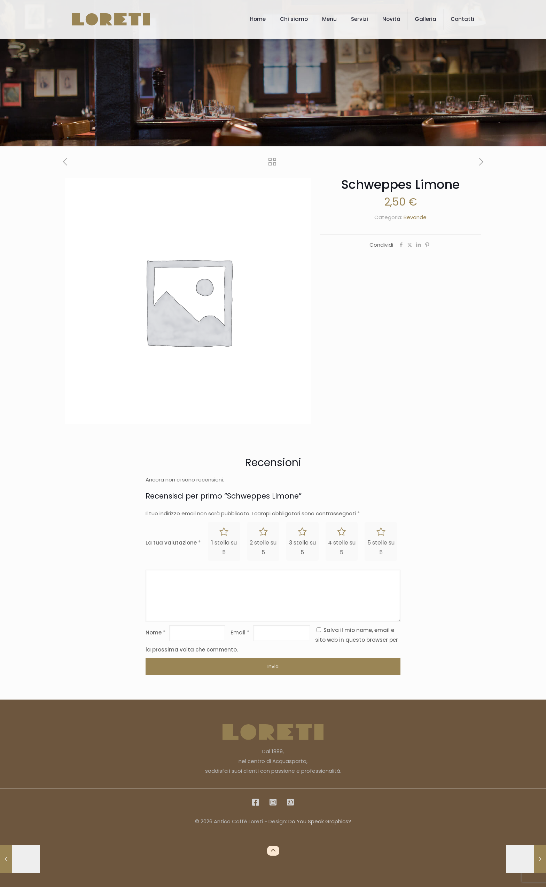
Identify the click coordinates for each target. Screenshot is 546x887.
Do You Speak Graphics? (319, 821)
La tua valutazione (173, 542)
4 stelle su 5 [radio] (342, 547)
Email (240, 632)
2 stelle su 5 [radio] (263, 547)
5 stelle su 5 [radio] (381, 547)
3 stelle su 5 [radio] (302, 547)
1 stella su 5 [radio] (224, 547)
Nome (156, 632)
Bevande (415, 217)
